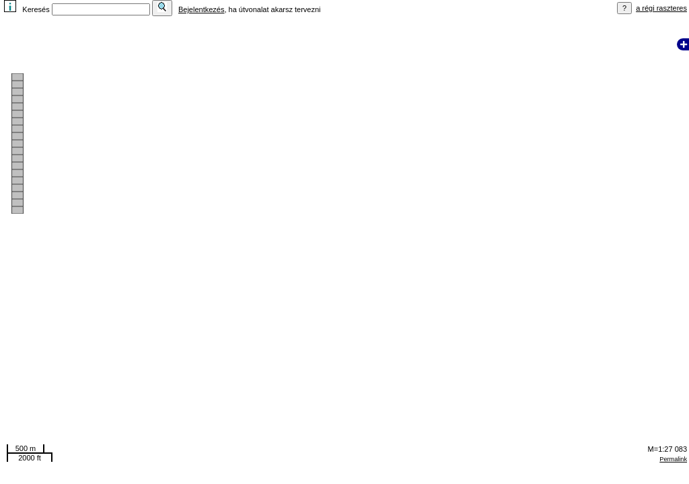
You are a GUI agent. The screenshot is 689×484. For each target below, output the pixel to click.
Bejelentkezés (201, 9)
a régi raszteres (661, 8)
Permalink (673, 459)
